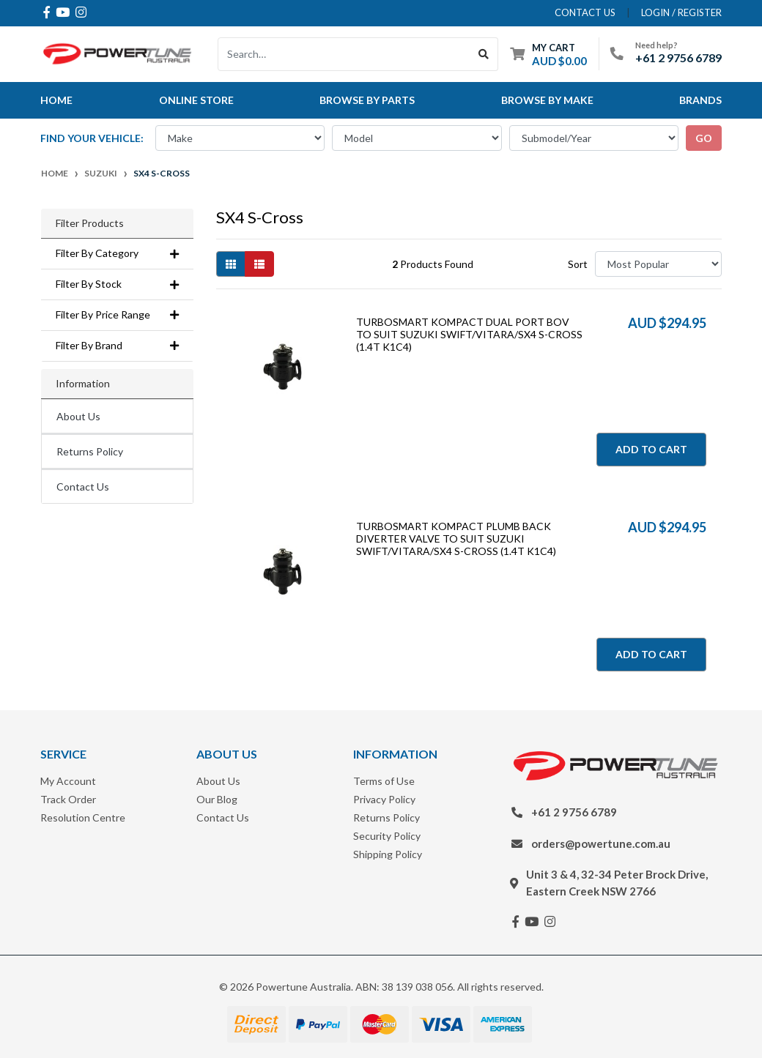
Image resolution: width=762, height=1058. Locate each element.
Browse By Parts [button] (367, 100)
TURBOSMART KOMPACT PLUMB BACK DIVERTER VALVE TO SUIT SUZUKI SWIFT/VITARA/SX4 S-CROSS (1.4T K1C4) (456, 538)
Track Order (68, 799)
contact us (585, 12)
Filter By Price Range (117, 315)
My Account (68, 781)
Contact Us (82, 486)
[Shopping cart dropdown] (548, 53)
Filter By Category (117, 253)
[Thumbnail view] (230, 264)
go (703, 138)
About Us (78, 416)
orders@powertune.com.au (600, 843)
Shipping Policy (387, 854)
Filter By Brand (117, 345)
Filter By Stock (117, 284)
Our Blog (216, 799)
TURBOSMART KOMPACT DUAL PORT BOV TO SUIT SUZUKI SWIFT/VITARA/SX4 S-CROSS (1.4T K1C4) (469, 334)
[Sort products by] (658, 264)
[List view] (259, 264)
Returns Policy (89, 451)
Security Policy (387, 836)
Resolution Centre (82, 817)
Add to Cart (651, 449)
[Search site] (484, 54)
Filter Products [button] (90, 223)
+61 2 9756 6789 (678, 57)
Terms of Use (384, 781)
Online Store (196, 100)
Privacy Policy (384, 799)
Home (56, 100)
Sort (578, 264)
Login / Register (681, 12)
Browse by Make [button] (547, 100)
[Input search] (344, 54)
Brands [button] (700, 100)
